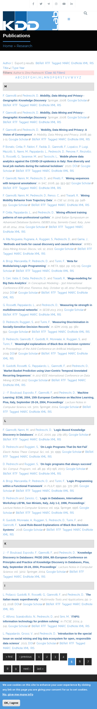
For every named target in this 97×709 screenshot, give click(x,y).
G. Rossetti (9, 305)
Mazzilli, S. (9, 151)
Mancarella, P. (22, 261)
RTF (47, 63)
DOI (76, 166)
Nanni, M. (22, 151)
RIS (92, 63)
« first (9, 656)
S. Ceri (7, 278)
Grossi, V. (27, 633)
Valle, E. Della (20, 278)
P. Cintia (7, 212)
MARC (66, 63)
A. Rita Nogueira (12, 239)
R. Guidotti (9, 365)
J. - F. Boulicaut (12, 392)
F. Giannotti (9, 95)
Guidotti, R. (42, 339)
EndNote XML (79, 63)
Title (5, 67)
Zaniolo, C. (31, 498)
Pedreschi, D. (31, 95)
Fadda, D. (45, 146)
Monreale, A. (57, 339)
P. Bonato (8, 146)
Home (8, 46)
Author (7, 63)
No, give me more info (17, 694)
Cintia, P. (21, 146)
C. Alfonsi (9, 616)
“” (46, 161)
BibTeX (40, 63)
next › (26, 668)
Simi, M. (64, 616)
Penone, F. (72, 151)
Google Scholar (78, 100)
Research (24, 46)
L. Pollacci (9, 594)
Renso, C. (53, 195)
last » (40, 668)
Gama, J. (82, 239)
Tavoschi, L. (50, 156)
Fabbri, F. (32, 146)
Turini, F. (60, 261)
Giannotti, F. (59, 146)
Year (22, 67)
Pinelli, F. (58, 178)
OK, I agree (11, 702)
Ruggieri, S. (46, 239)
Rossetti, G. (13, 156)
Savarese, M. (29, 156)
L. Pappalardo (11, 633)
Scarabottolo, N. (26, 616)
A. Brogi (8, 261)
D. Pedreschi (10, 322)
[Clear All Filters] (55, 72)
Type (15, 67)
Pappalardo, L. (38, 151)
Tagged (56, 63)
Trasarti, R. (72, 195)
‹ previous (25, 656)
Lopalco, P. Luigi (77, 146)
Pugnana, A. (31, 239)
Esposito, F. (30, 392)
